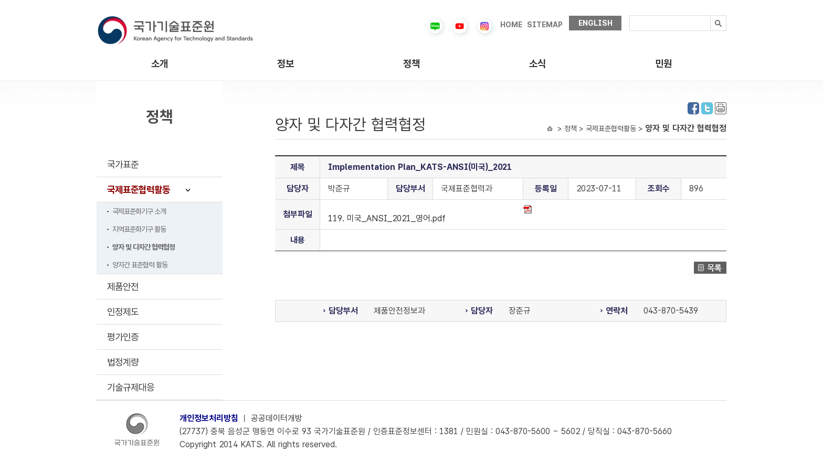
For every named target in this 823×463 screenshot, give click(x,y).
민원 (663, 64)
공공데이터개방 (276, 418)
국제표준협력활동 (138, 189)
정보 (285, 64)
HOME (511, 24)
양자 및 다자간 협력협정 (143, 247)
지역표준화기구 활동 (139, 229)
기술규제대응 (130, 387)
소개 (159, 64)
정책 (411, 64)
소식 (537, 64)
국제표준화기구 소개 (139, 211)
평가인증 (123, 336)
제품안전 (123, 286)
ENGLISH (595, 23)
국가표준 (123, 164)
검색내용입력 (629, 15)
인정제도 (123, 311)
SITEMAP (545, 24)
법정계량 (123, 362)
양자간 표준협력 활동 (139, 265)
